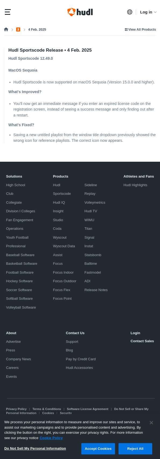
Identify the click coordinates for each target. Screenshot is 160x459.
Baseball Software (20, 255)
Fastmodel (92, 272)
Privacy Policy (16, 409)
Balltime (90, 264)
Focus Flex (61, 290)
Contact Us (75, 333)
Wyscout (60, 237)
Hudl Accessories (79, 368)
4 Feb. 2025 (37, 29)
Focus (58, 264)
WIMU (89, 220)
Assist (57, 255)
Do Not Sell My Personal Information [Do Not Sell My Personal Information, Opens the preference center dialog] (35, 451)
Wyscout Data (64, 246)
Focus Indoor (63, 272)
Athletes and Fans (139, 176)
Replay (89, 194)
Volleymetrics (94, 202)
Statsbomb (92, 255)
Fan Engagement (19, 220)
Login (135, 333)
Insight (58, 211)
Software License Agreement (87, 409)
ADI (87, 281)
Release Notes (95, 290)
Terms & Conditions (47, 409)
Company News (18, 359)
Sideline (90, 185)
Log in (148, 12)
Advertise (13, 342)
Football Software (20, 272)
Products (60, 176)
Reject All (135, 452)
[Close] (151, 426)
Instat (88, 246)
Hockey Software (19, 281)
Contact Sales (142, 341)
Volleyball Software (21, 307)
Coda (57, 229)
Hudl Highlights (135, 185)
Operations (14, 229)
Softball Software (19, 298)
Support (72, 342)
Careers (12, 368)
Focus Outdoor (64, 281)
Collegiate (14, 202)
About (11, 333)
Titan (88, 229)
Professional (16, 246)
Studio (58, 220)
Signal (89, 237)
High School (15, 185)
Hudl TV (90, 211)
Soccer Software (19, 290)
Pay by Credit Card (81, 359)
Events (11, 377)
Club (9, 194)
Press (10, 350)
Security (66, 413)
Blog (69, 350)
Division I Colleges (20, 211)
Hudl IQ (59, 202)
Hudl (56, 185)
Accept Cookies (98, 452)
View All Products (140, 29)
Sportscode (62, 194)
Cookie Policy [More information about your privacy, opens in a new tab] (51, 441)
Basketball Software (21, 264)
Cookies (48, 413)
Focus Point (62, 298)
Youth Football (17, 237)
